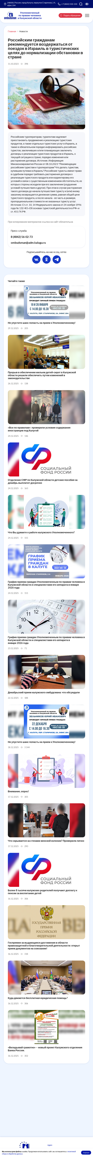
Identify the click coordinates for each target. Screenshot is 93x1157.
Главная (12, 31)
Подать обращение (70, 15)
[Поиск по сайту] (80, 4)
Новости (23, 31)
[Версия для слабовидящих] (86, 4)
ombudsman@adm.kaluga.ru (28, 242)
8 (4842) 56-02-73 (22, 236)
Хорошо (86, 1153)
